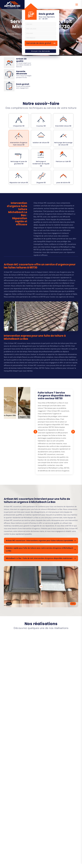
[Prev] (35, 431)
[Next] (73, 431)
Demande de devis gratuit (39, 43)
